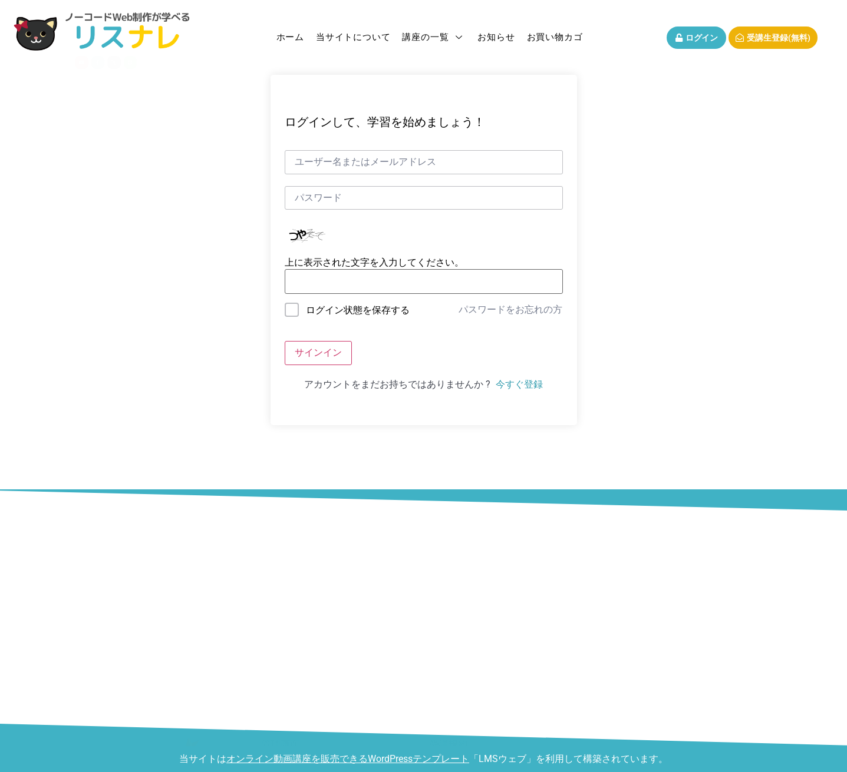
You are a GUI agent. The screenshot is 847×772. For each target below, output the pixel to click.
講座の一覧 (434, 37)
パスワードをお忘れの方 (510, 309)
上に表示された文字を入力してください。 (374, 262)
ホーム (290, 37)
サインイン (318, 352)
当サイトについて (353, 37)
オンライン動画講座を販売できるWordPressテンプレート (347, 758)
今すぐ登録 (519, 384)
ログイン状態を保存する (358, 310)
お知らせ (496, 37)
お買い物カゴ (555, 37)
